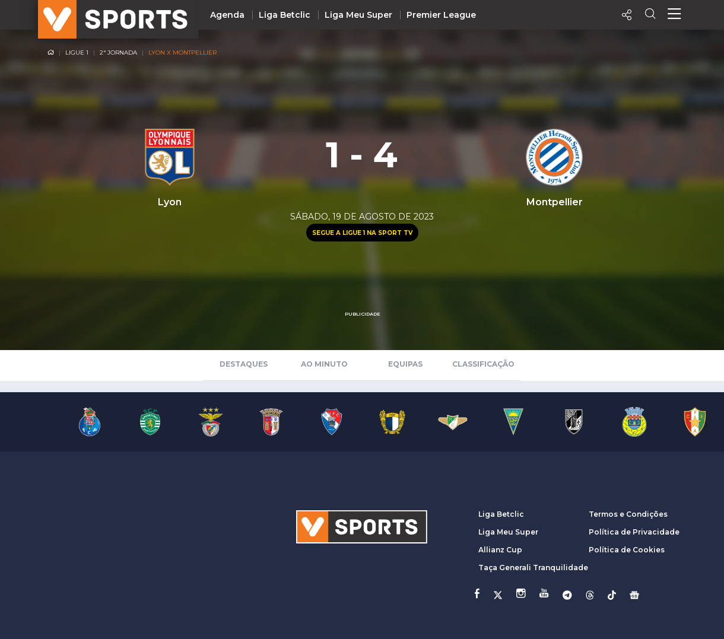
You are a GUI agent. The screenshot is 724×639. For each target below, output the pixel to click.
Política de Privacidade (634, 531)
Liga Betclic (284, 14)
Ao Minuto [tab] (324, 364)
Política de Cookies (627, 549)
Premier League (441, 14)
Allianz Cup (500, 549)
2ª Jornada (118, 52)
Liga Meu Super (358, 14)
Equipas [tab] (405, 364)
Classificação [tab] (483, 364)
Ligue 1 (76, 52)
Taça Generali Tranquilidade (533, 567)
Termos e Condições (628, 514)
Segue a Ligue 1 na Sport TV (362, 233)
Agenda (227, 14)
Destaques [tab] (244, 364)
